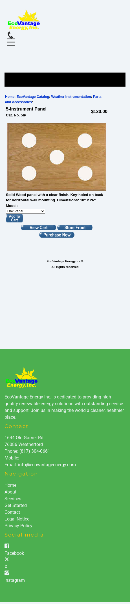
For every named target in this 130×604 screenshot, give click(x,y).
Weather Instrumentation (71, 97)
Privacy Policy (18, 525)
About (10, 492)
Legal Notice (17, 519)
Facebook (14, 553)
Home (9, 97)
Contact (12, 512)
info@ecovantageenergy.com (47, 464)
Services (13, 498)
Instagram (15, 580)
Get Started (16, 505)
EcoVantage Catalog (33, 97)
